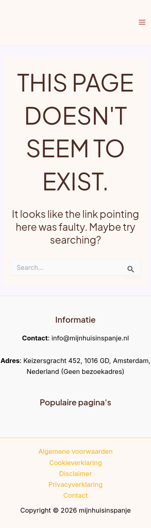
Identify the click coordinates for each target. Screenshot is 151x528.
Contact (75, 495)
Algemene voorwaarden (75, 451)
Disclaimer (75, 474)
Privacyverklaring (75, 484)
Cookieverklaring (75, 463)
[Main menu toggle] (142, 22)
